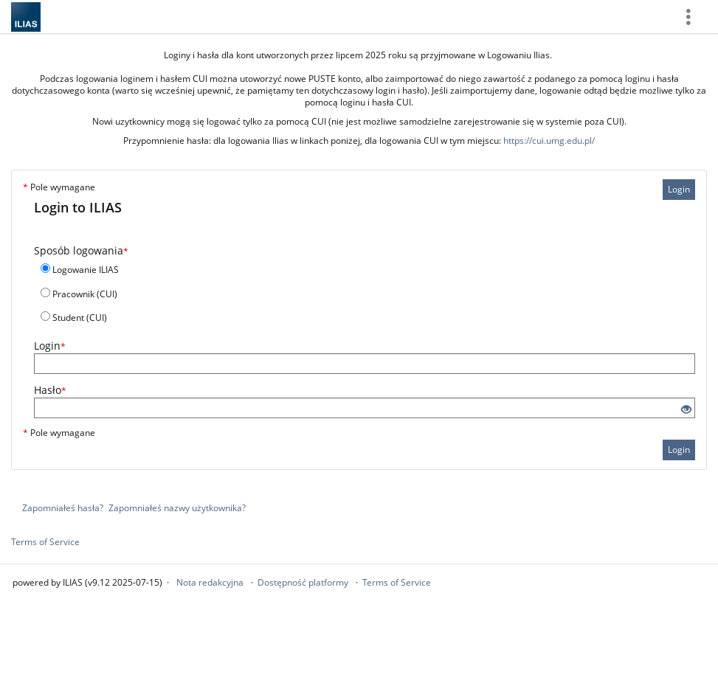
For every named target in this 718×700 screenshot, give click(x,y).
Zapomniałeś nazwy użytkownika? (177, 508)
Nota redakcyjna (210, 582)
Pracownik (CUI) (84, 294)
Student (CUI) (79, 317)
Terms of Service (45, 542)
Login (679, 189)
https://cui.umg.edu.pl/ (549, 140)
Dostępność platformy (303, 582)
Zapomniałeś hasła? (62, 508)
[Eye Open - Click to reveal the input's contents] (686, 410)
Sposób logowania (81, 250)
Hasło (50, 390)
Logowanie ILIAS (85, 269)
